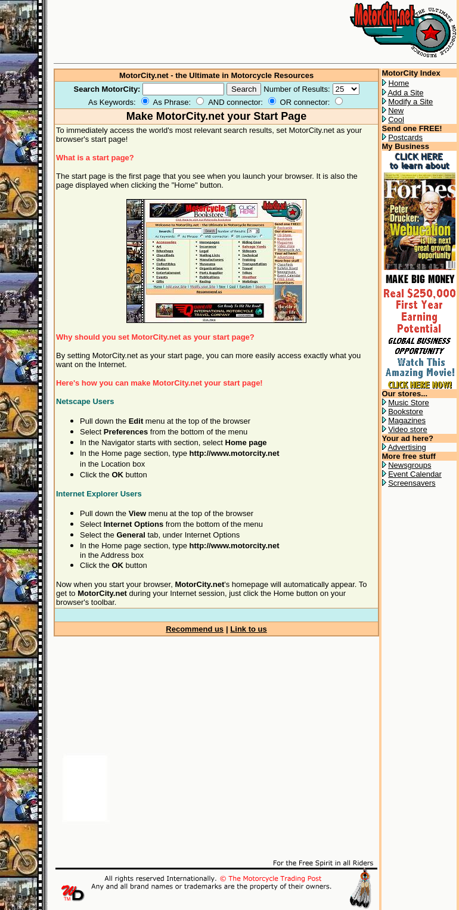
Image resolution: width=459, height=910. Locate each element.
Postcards (405, 137)
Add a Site (405, 92)
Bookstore (405, 411)
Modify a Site (410, 101)
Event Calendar (415, 474)
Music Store (408, 402)
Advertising (406, 447)
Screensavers (411, 483)
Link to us (248, 629)
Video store (407, 429)
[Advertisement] (193, 742)
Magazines (407, 420)
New (396, 110)
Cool (396, 119)
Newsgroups (409, 465)
